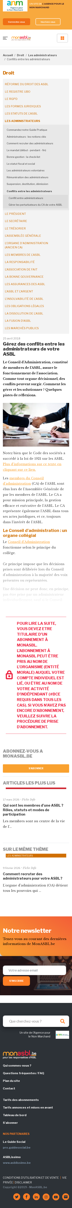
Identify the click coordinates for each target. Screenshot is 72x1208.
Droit (20, 55)
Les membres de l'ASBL (23, 255)
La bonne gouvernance (24, 276)
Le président (15, 214)
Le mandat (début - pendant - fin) (26, 150)
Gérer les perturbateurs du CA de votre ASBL (35, 204)
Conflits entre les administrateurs (29, 191)
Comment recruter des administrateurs (30, 143)
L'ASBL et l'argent (19, 291)
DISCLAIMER (23, 1182)
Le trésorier (15, 228)
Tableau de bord (14, 1115)
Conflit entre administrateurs (26, 198)
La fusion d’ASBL (18, 320)
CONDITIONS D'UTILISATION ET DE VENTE (31, 1177)
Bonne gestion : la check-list (23, 156)
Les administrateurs (42, 55)
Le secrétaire (16, 221)
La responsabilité (20, 262)
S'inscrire (16, 980)
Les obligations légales (24, 306)
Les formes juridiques (23, 106)
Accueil (8, 55)
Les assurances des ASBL (25, 284)
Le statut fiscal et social (21, 163)
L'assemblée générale (23, 235)
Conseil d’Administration (29, 542)
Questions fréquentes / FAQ (23, 1073)
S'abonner (36, 768)
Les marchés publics (22, 328)
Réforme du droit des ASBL (26, 84)
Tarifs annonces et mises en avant (28, 1107)
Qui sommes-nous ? (17, 1065)
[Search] (36, 1021)
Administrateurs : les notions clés (26, 136)
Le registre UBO (17, 91)
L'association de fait (21, 269)
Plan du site (11, 1081)
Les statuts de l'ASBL (21, 113)
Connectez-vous (16, 21)
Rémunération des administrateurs (27, 177)
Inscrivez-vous (48, 21)
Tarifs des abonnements (21, 1100)
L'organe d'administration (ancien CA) (26, 245)
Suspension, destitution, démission (27, 183)
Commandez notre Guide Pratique (27, 129)
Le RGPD (11, 99)
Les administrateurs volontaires (26, 170)
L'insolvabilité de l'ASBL (24, 299)
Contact (9, 1088)
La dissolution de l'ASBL (24, 313)
